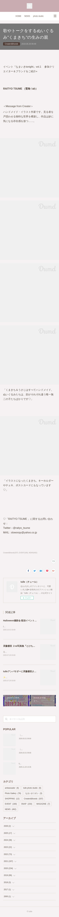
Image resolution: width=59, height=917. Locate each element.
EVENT (11, 804)
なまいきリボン (33, 794)
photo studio (38, 16)
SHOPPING (12, 799)
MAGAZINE (43, 804)
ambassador (12, 789)
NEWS (27, 16)
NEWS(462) (33, 553)
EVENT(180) (23, 553)
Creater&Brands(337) (10, 553)
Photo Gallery (13, 794)
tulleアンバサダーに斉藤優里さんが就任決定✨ (26, 672)
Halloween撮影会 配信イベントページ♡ (23, 620)
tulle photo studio (32, 789)
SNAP (26, 804)
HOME (18, 16)
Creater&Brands (11, 44)
